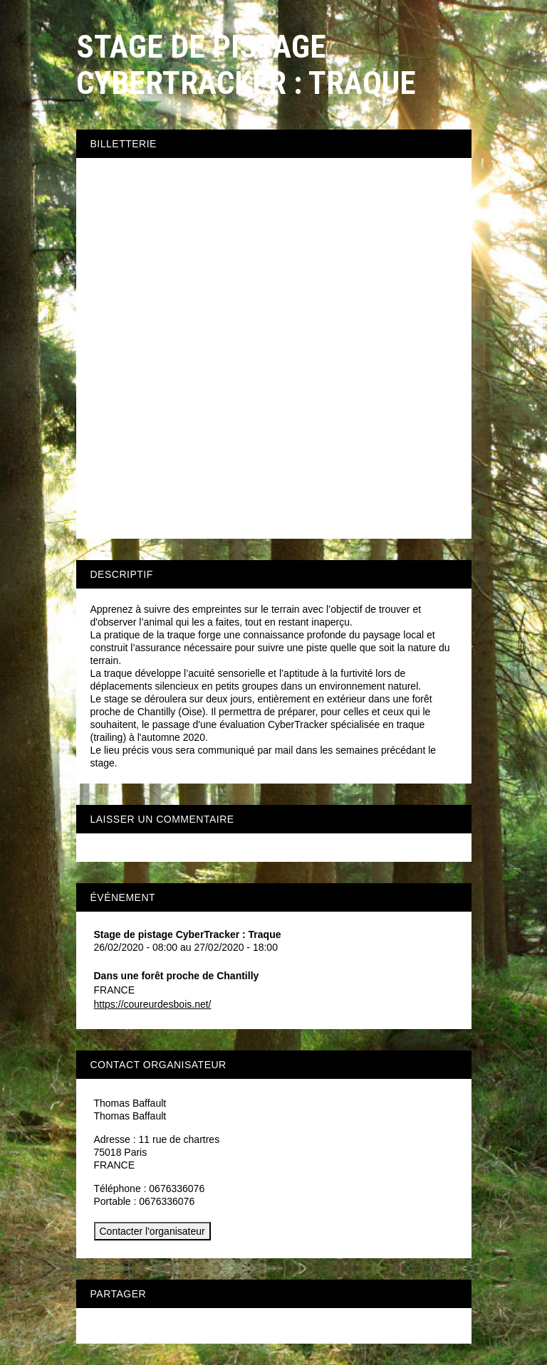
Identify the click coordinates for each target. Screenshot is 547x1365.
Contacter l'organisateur (152, 1231)
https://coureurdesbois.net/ (153, 1004)
